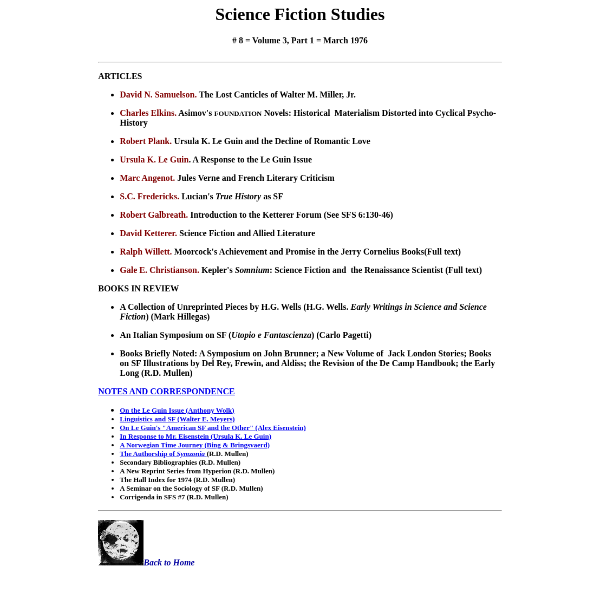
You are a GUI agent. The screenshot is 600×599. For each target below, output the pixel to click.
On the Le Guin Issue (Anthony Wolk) (177, 410)
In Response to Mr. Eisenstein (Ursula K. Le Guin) (195, 436)
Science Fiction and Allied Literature (247, 233)
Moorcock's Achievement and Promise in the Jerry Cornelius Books (299, 251)
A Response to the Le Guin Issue (252, 159)
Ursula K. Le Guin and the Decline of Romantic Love (272, 141)
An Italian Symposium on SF (174, 335)
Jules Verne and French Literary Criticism (256, 178)
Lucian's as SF (232, 196)
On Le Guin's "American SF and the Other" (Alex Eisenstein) (213, 428)
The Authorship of (163, 454)
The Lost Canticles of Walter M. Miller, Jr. (277, 94)
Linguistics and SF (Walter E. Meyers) (177, 419)
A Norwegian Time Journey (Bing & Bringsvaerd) (195, 445)
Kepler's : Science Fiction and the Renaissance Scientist (323, 270)
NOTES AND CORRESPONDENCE (166, 391)
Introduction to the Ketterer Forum (257, 214)
